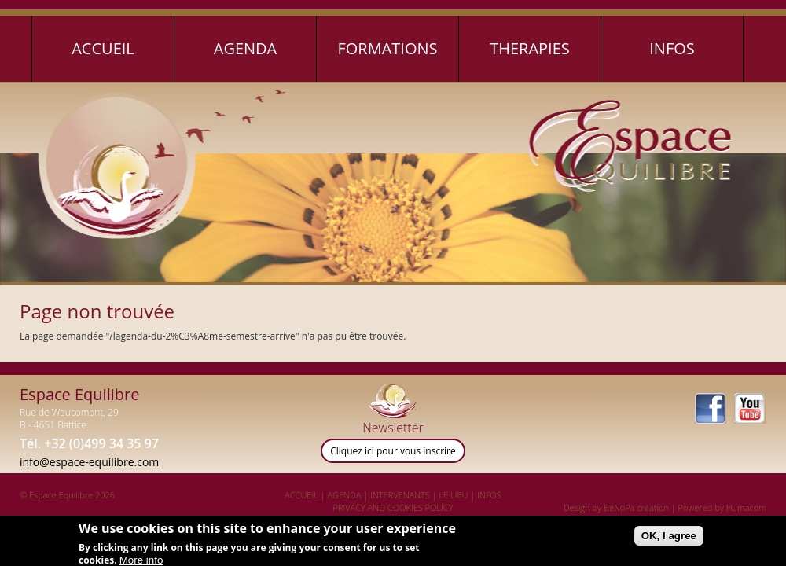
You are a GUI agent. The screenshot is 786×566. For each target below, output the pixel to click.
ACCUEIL (301, 495)
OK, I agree (668, 540)
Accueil (103, 48)
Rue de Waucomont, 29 (69, 412)
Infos (672, 48)
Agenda (245, 48)
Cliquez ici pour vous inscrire (393, 451)
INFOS (489, 495)
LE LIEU (453, 495)
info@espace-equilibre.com (89, 461)
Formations (387, 48)
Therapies (530, 48)
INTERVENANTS (400, 495)
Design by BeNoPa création (616, 507)
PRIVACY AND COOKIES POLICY (393, 507)
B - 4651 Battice (53, 425)
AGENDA (345, 495)
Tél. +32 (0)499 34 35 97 (89, 443)
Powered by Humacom (722, 507)
